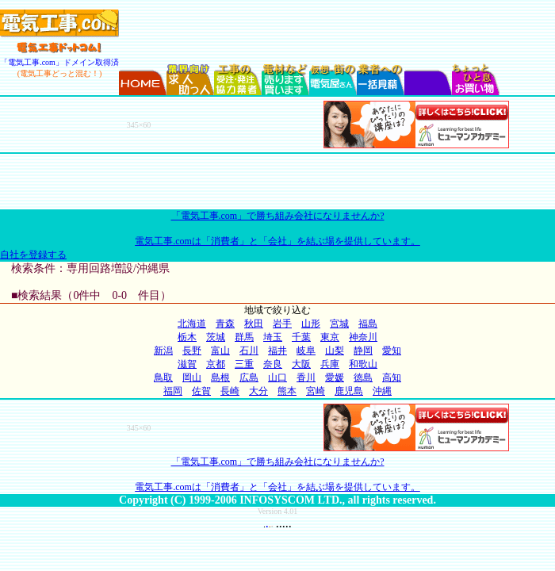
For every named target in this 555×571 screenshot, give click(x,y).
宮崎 (315, 391)
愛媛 (334, 377)
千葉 (301, 337)
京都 (215, 364)
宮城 (339, 323)
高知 (391, 377)
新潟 (163, 350)
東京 (329, 337)
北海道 (192, 323)
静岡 (363, 350)
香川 (306, 377)
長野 (191, 350)
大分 (258, 391)
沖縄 (382, 391)
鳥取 (163, 377)
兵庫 (329, 364)
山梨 (334, 350)
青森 (225, 323)
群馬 (244, 337)
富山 (220, 350)
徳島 (363, 377)
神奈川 (363, 337)
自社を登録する (33, 254)
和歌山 (363, 364)
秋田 (253, 323)
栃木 (187, 337)
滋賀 (187, 364)
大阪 (301, 364)
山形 (310, 323)
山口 (277, 377)
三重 (244, 364)
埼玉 (272, 337)
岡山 (191, 377)
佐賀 (201, 391)
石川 (248, 350)
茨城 (215, 337)
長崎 (229, 391)
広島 (248, 377)
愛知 (391, 350)
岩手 (282, 323)
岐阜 (306, 350)
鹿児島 (349, 391)
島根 (220, 377)
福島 (367, 323)
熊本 (287, 391)
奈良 (272, 364)
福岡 (172, 391)
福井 (277, 350)
